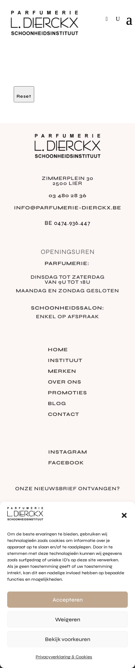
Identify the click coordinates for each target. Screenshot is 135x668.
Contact (63, 414)
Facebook (66, 463)
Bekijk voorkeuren (67, 639)
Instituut (65, 360)
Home (58, 350)
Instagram (67, 452)
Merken (62, 371)
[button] (124, 515)
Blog (57, 404)
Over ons (64, 382)
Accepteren (68, 600)
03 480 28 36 (68, 195)
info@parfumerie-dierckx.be (67, 208)
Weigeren (67, 619)
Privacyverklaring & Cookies (64, 656)
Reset (24, 96)
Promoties (67, 393)
